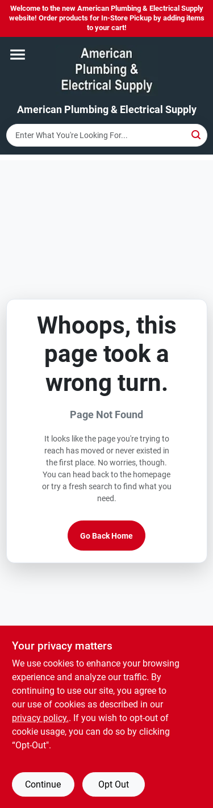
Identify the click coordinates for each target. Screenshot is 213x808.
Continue (43, 784)
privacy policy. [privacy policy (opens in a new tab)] (40, 718)
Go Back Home (106, 535)
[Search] (197, 134)
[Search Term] (106, 135)
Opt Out (113, 784)
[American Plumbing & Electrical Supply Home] (107, 70)
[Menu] (17, 54)
